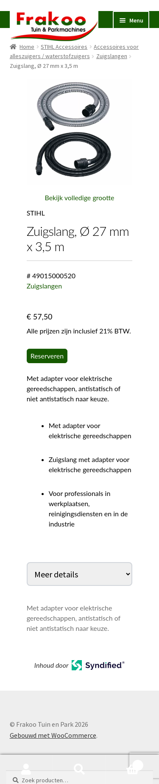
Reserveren (47, 356)
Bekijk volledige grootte (79, 197)
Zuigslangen (111, 56)
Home (27, 46)
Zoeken (79, 769)
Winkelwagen (124, 763)
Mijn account (26, 769)
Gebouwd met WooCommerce (53, 735)
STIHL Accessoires (64, 46)
